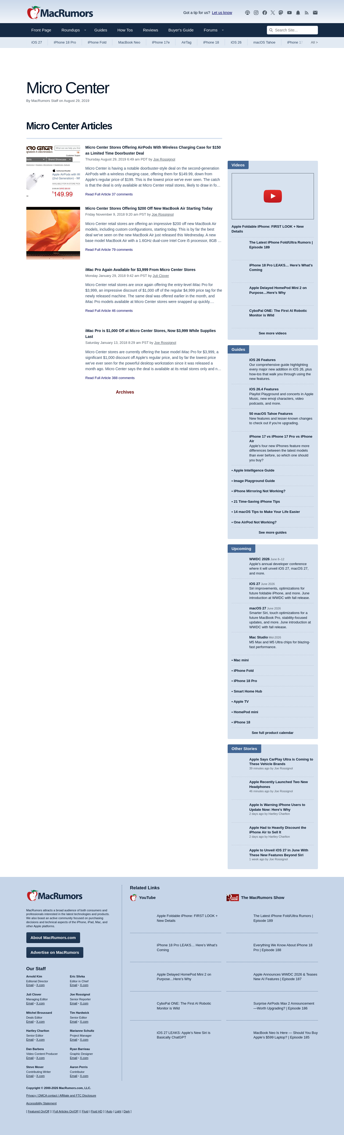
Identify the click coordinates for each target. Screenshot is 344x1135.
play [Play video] (273, 196)
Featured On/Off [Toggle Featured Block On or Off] (38, 1111)
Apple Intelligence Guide (254, 470)
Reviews (150, 30)
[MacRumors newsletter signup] (315, 13)
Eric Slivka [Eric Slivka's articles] (77, 973)
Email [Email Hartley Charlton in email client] (30, 1036)
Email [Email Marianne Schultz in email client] (73, 1036)
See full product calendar (272, 733)
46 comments (122, 311)
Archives (125, 392)
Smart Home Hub (248, 691)
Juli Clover (161, 276)
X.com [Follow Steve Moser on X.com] (40, 1073)
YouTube (147, 895)
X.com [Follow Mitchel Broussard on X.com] (40, 1018)
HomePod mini (246, 712)
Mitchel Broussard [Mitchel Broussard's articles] (39, 1010)
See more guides (272, 532)
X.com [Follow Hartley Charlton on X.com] (40, 1036)
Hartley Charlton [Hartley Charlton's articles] (37, 1028)
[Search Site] (292, 30)
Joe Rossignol (164, 159)
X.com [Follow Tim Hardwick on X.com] (84, 1018)
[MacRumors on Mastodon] (281, 13)
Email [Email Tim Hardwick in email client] (73, 1018)
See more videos (272, 333)
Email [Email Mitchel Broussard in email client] (30, 1018)
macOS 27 (257, 608)
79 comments (122, 256)
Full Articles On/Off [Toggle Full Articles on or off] (65, 1111)
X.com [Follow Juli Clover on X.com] (40, 1000)
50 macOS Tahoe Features (271, 414)
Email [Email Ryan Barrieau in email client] (73, 1055)
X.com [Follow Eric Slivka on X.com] (84, 982)
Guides (100, 30)
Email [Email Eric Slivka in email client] (73, 982)
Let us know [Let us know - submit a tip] (222, 12)
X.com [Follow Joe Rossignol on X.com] (84, 1000)
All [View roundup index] (314, 42)
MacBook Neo (129, 42)
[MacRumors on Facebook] (264, 13)
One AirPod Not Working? (255, 522)
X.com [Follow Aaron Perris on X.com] (84, 1073)
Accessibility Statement (41, 1103)
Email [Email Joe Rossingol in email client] (73, 1000)
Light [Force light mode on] (118, 1111)
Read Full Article (98, 194)
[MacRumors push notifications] (298, 13)
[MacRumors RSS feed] (306, 13)
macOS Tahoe (264, 42)
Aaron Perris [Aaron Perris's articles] (79, 1064)
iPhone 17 (295, 42)
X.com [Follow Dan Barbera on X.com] (40, 1055)
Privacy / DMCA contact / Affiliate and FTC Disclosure (61, 1095)
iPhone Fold (97, 42)
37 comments (122, 194)
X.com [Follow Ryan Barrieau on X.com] (84, 1055)
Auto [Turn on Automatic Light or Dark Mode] (109, 1111)
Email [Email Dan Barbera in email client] (30, 1055)
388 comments (123, 378)
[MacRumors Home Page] (60, 13)
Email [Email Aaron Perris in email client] (73, 1073)
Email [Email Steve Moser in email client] (30, 1073)
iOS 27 (36, 42)
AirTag (186, 42)
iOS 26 (236, 42)
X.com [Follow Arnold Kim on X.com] (40, 982)
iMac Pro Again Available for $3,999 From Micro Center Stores (152, 269)
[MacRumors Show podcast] (247, 13)
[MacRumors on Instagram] (256, 13)
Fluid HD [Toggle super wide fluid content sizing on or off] (96, 1111)
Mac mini (241, 660)
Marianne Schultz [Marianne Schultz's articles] (82, 1028)
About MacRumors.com (53, 935)
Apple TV (241, 701)
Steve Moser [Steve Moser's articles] (35, 1064)
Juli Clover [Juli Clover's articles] (33, 992)
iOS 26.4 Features (264, 389)
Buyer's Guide (181, 30)
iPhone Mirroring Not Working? (260, 491)
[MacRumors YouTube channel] (289, 13)
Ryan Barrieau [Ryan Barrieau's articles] (80, 1046)
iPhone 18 (211, 42)
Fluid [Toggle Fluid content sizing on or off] (85, 1111)
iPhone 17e (161, 42)
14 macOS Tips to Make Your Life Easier (267, 512)
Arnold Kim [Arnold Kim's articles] (34, 973)
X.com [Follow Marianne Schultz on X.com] (84, 1036)
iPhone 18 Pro (65, 42)
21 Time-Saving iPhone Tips (257, 501)
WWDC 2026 (259, 559)
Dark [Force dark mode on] (127, 1111)
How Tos (125, 30)
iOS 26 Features (262, 360)
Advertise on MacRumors (55, 949)
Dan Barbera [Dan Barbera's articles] (35, 1046)
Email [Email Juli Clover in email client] (30, 1000)
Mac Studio (258, 637)
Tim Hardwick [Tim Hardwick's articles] (79, 1010)
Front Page (41, 30)
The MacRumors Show (262, 895)
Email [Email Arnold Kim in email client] (30, 982)
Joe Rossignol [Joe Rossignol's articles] (80, 992)
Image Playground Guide (254, 481)
